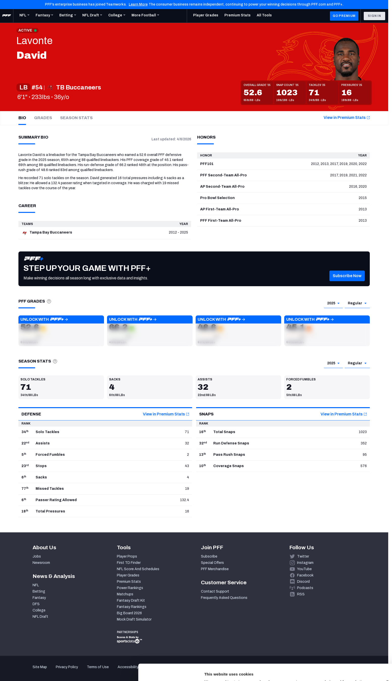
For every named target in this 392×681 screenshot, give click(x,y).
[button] (61, 330)
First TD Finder (129, 563)
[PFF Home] (6, 16)
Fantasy (39, 598)
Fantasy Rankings (131, 607)
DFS (36, 604)
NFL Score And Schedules (138, 569)
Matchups (125, 594)
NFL (36, 585)
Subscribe (209, 556)
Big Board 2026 (129, 613)
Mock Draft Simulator (134, 619)
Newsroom (41, 563)
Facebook (305, 575)
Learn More (138, 4)
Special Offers (212, 563)
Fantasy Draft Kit (131, 600)
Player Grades (128, 575)
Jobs (37, 556)
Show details (78, 671)
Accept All (350, 635)
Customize (350, 649)
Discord (303, 581)
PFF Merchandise (215, 569)
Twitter (303, 556)
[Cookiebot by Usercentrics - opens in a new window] (33, 671)
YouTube (304, 569)
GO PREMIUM (344, 16)
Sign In (374, 16)
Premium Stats (129, 581)
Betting (39, 591)
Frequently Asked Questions (224, 598)
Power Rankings (130, 588)
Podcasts (305, 588)
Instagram (305, 563)
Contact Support (215, 591)
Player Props (127, 556)
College (39, 610)
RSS (301, 594)
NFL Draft (40, 617)
